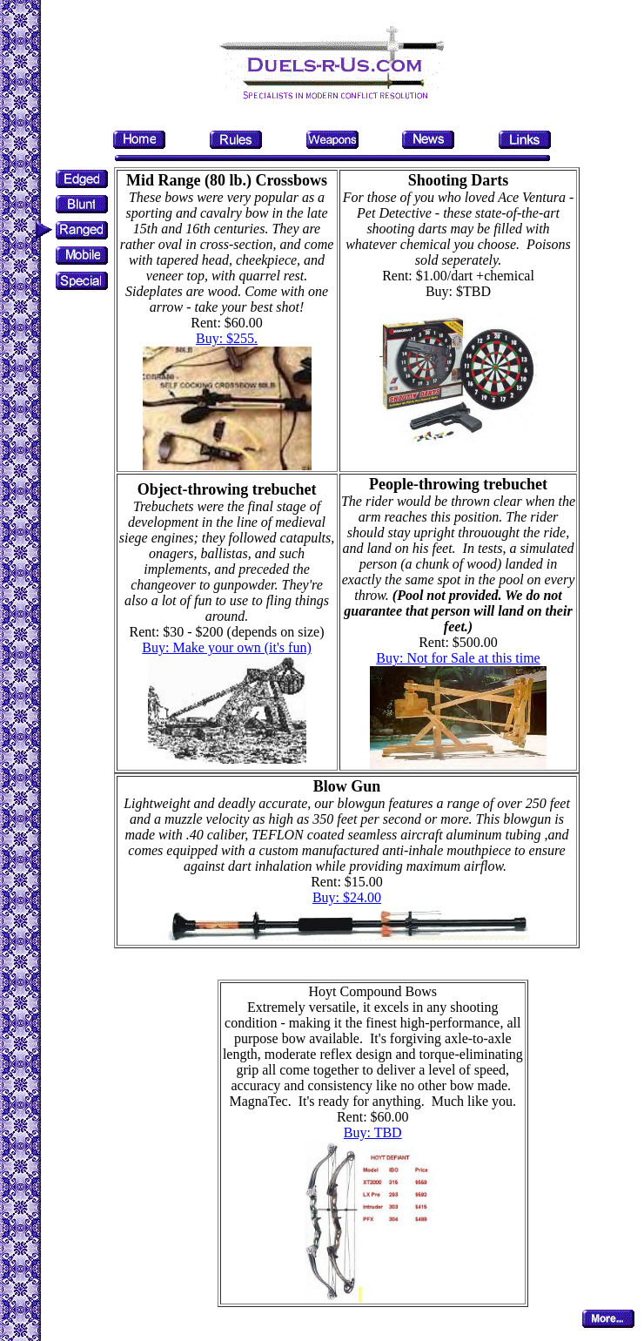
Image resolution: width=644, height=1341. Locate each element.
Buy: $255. (227, 338)
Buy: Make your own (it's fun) (226, 647)
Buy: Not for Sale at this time (458, 657)
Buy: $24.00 (346, 897)
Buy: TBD (373, 1132)
